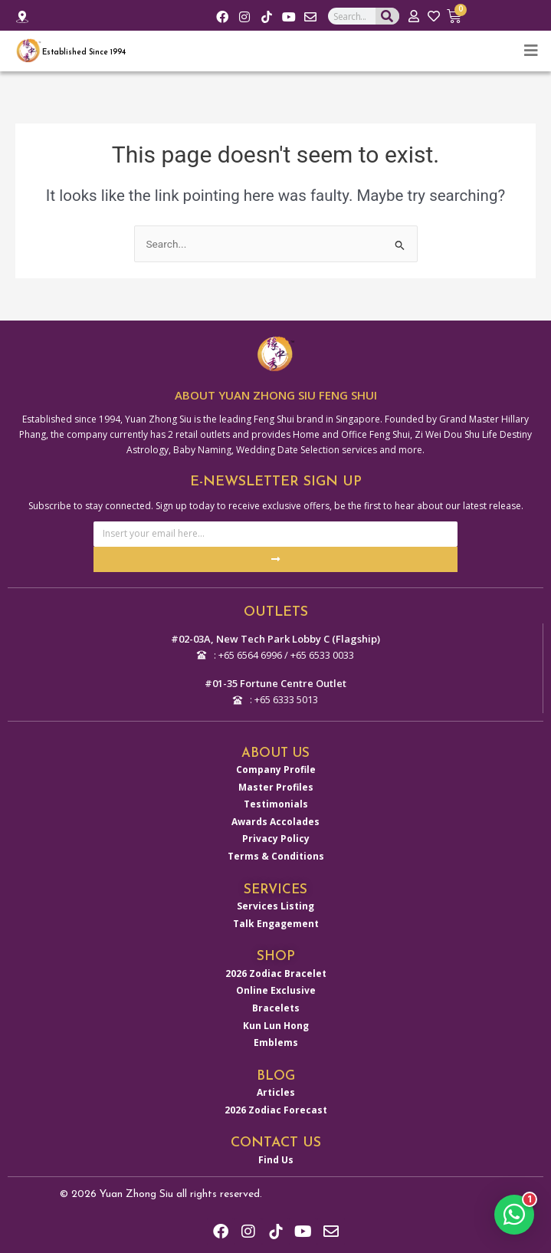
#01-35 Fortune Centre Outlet (275, 683)
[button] (514, 1215)
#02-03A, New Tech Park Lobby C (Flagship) (275, 639)
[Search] (387, 16)
